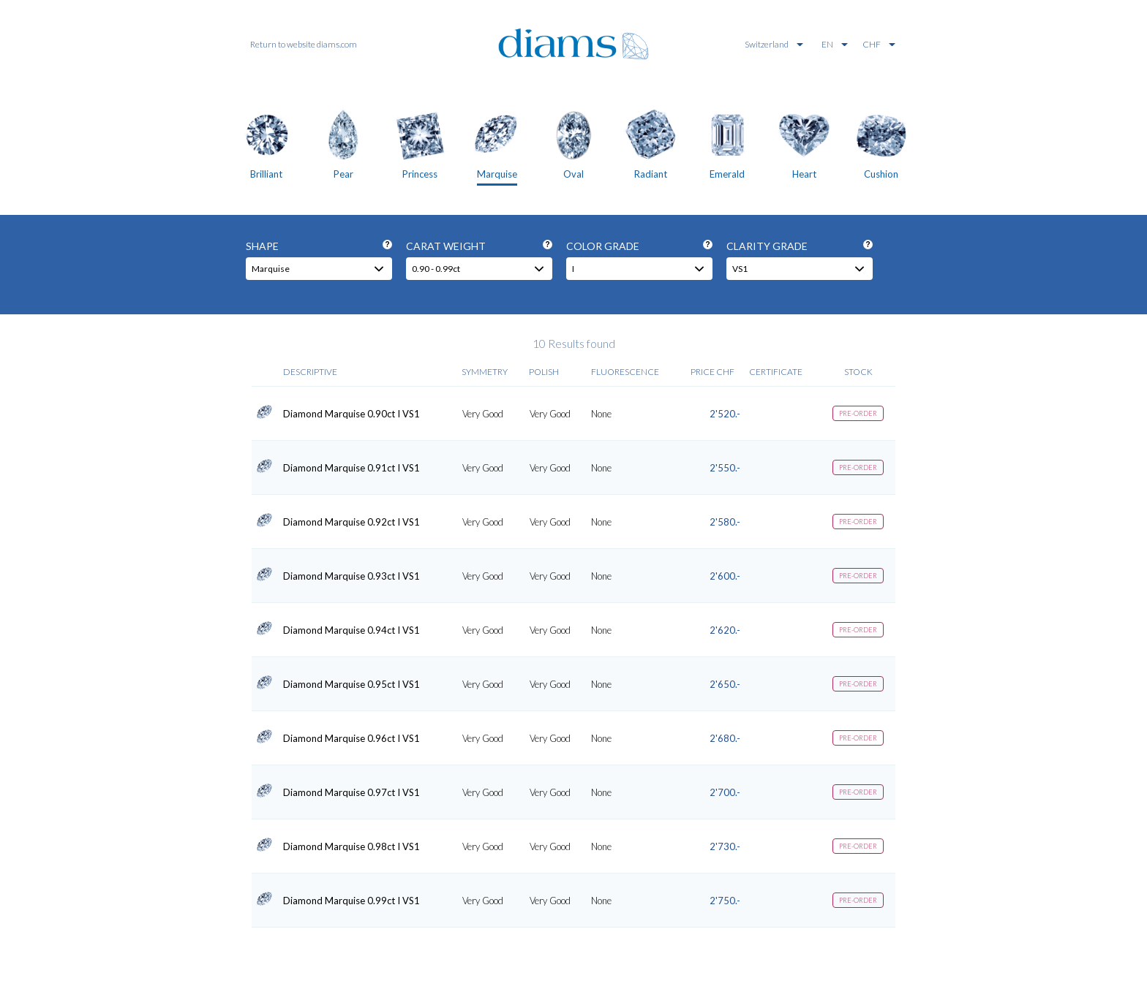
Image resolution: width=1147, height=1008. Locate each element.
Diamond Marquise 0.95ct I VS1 (351, 684)
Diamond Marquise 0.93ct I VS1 (351, 576)
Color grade (639, 246)
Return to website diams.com (303, 44)
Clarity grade (799, 246)
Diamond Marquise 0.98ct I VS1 (351, 846)
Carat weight (479, 246)
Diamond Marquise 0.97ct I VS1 (351, 792)
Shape (319, 246)
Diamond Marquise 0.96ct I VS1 (351, 738)
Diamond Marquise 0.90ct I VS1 (351, 414)
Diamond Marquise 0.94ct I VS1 (351, 630)
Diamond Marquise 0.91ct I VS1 (351, 468)
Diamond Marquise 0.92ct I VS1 (351, 522)
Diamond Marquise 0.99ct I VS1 (351, 900)
